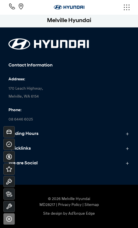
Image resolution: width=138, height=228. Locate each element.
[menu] (109, 7)
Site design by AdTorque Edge (69, 214)
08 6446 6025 (21, 119)
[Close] (9, 219)
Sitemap (91, 205)
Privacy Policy (70, 205)
